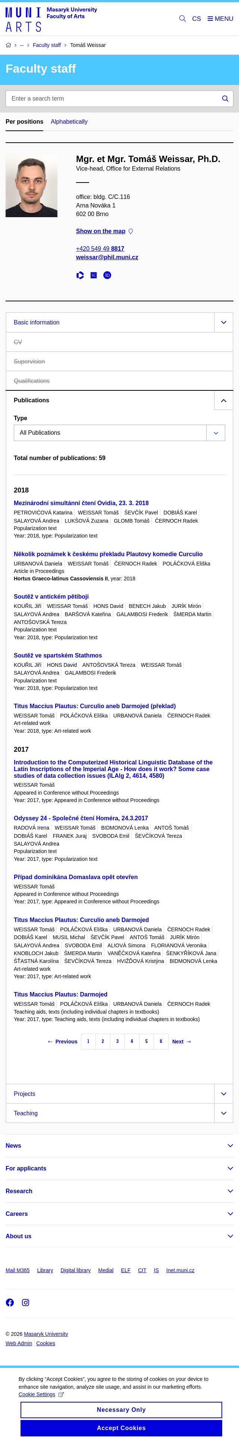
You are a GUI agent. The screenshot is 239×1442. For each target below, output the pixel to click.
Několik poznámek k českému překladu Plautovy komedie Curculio (108, 554)
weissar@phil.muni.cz (107, 257)
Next (181, 1042)
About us (18, 1236)
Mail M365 (18, 1270)
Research (19, 1191)
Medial (105, 1270)
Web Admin (19, 1343)
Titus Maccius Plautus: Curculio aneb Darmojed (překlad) (95, 706)
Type (20, 418)
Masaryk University (46, 1334)
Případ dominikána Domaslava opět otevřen (76, 877)
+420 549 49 (100, 248)
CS (196, 18)
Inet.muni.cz (180, 1270)
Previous (63, 1042)
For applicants (26, 1168)
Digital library (75, 1270)
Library (45, 1270)
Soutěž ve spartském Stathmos (58, 655)
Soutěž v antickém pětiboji (51, 596)
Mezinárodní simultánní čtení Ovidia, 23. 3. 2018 (81, 503)
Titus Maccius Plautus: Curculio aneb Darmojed (81, 920)
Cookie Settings (41, 1400)
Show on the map (104, 231)
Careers (17, 1214)
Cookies (45, 1343)
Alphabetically (69, 121)
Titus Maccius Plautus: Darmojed (60, 994)
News (13, 1145)
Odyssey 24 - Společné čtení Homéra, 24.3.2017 (81, 818)
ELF (126, 1270)
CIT (142, 1270)
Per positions (24, 121)
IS (156, 1270)
